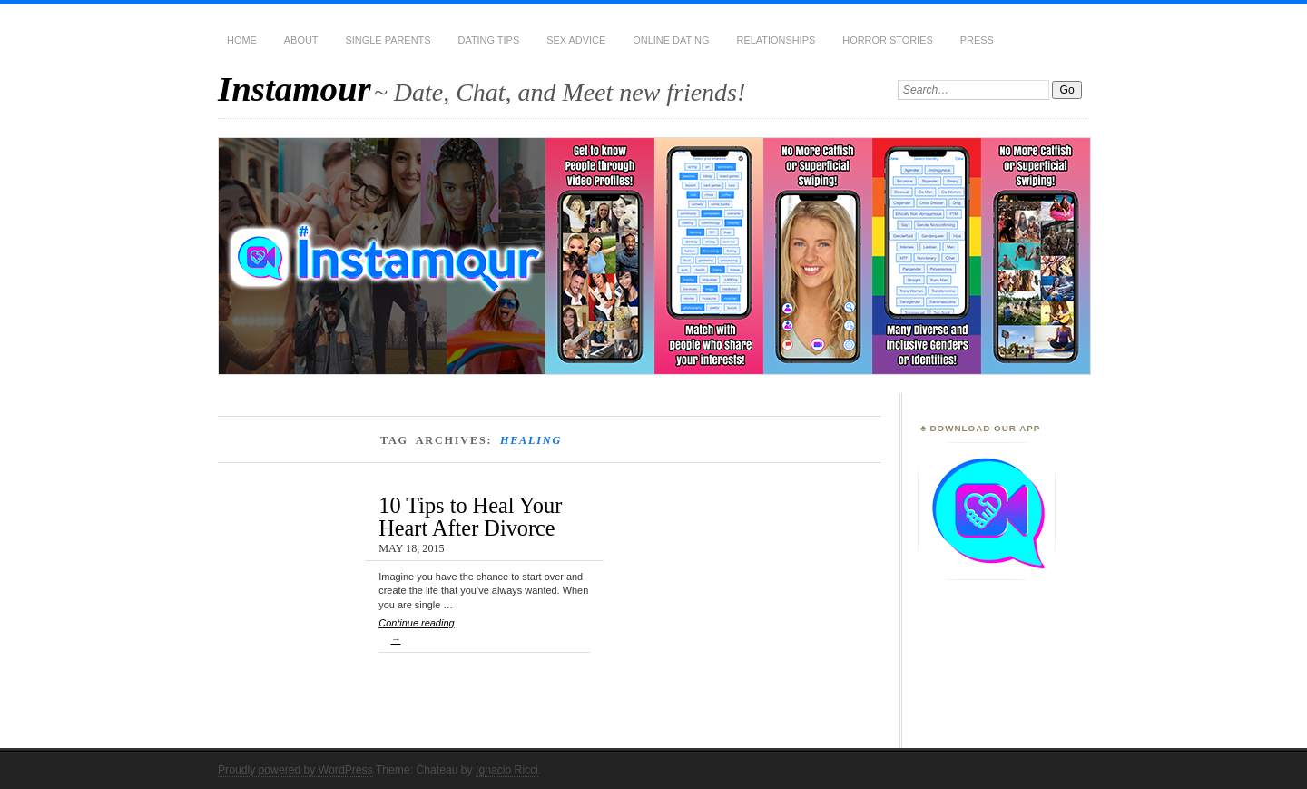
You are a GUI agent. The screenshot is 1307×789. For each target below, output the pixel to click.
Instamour (294, 88)
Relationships (776, 40)
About (301, 40)
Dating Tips (489, 40)
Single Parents (388, 40)
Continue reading (484, 635)
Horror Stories (887, 40)
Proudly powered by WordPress (295, 770)
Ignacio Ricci (507, 770)
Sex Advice (575, 40)
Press (977, 40)
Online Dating (671, 40)
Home (242, 40)
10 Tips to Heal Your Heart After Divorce (470, 516)
